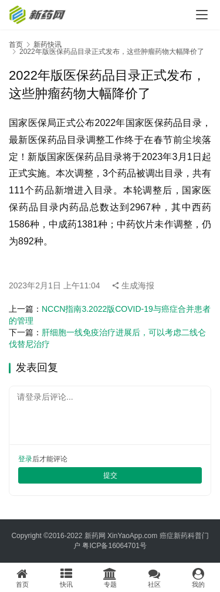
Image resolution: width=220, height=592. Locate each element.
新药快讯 (47, 44)
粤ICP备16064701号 (114, 546)
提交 (110, 475)
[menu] (201, 14)
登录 (25, 459)
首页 (16, 44)
